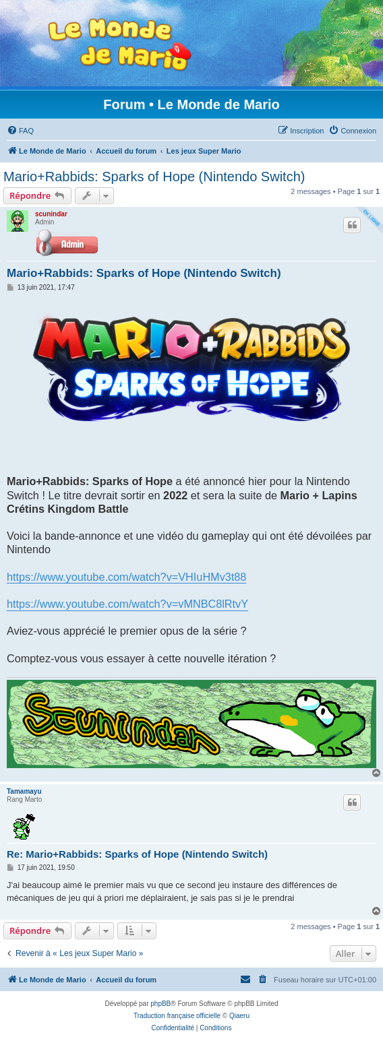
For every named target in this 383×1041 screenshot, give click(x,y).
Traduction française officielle (177, 1015)
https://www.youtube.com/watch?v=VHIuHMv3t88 (126, 577)
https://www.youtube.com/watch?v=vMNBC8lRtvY (127, 604)
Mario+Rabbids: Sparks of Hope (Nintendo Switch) (154, 176)
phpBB (160, 1003)
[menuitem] (20, 131)
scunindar (51, 214)
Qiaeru (239, 1015)
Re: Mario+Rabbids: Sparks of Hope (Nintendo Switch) (137, 854)
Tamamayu (24, 791)
